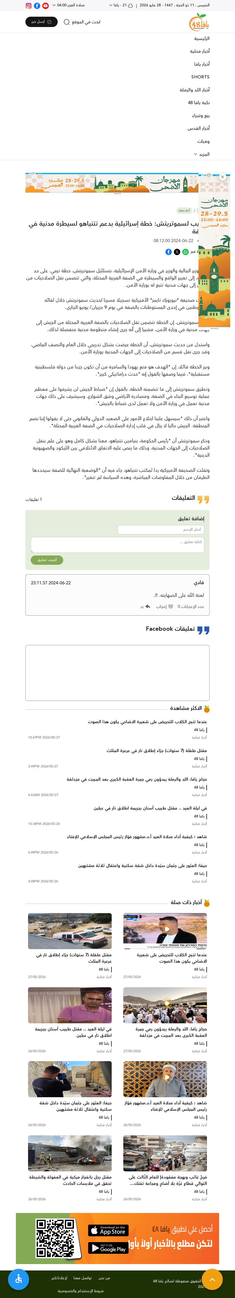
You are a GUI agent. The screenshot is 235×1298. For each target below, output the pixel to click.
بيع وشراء (201, 115)
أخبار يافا (202, 64)
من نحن (104, 1278)
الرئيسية (202, 38)
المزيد (204, 154)
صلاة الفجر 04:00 (70, 5)
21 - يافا (123, 5)
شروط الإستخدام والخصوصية (81, 1291)
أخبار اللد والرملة (195, 90)
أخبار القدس (199, 128)
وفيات (203, 141)
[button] (222, 176)
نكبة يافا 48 (199, 102)
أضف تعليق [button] (47, 560)
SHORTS (200, 77)
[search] (82, 22)
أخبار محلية (200, 51)
